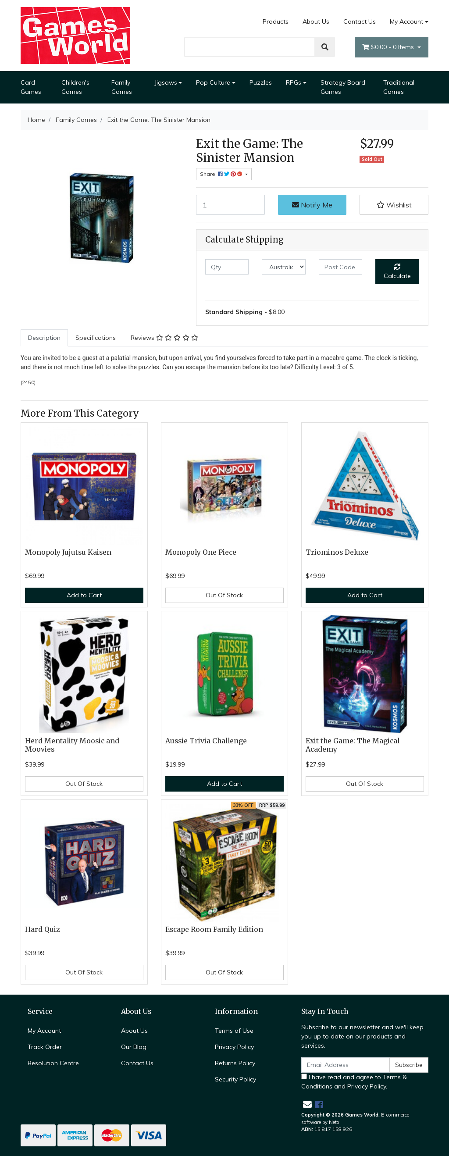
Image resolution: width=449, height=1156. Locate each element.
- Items (389, 47)
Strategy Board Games (343, 87)
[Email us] (307, 1104)
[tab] (44, 337)
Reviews (164, 338)
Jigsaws (165, 82)
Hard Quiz (42, 929)
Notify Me (312, 204)
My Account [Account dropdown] (406, 21)
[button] (394, 205)
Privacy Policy (234, 1047)
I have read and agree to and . (354, 1081)
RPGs (293, 82)
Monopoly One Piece (200, 552)
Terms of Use (234, 1031)
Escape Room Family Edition (214, 929)
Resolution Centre (53, 1063)
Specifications (95, 338)
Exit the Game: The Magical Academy (352, 745)
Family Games (121, 87)
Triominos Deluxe (337, 552)
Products (276, 21)
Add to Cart (84, 595)
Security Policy (235, 1079)
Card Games (31, 87)
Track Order (45, 1047)
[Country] (283, 267)
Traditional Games (398, 87)
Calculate (397, 272)
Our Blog (133, 1047)
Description (44, 338)
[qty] (227, 267)
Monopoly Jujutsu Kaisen (68, 552)
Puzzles (260, 82)
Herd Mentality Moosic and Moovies (72, 745)
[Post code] (340, 267)
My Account (44, 1031)
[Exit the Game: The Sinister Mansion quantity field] (230, 205)
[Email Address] (345, 1065)
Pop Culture (213, 82)
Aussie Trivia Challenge (206, 741)
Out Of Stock (224, 595)
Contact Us (359, 21)
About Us (316, 21)
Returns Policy (235, 1063)
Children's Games (75, 87)
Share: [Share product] (222, 174)
